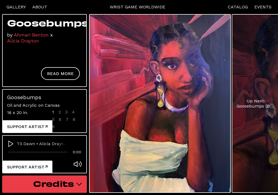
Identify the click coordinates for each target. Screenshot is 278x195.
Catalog (238, 6)
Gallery (16, 6)
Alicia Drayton (23, 41)
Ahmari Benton (31, 35)
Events (262, 6)
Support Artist (27, 126)
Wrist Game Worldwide (137, 6)
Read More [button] (60, 73)
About (39, 6)
